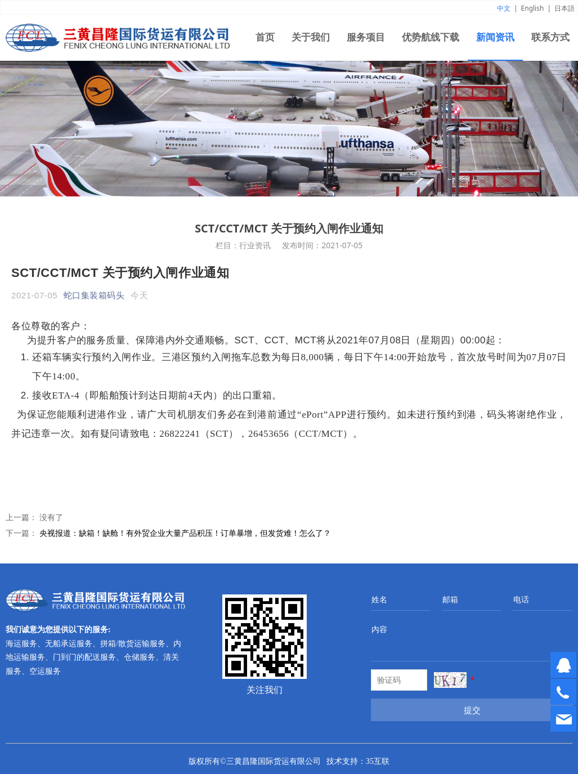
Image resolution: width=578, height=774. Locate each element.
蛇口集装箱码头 (94, 295)
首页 (265, 37)
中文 (503, 8)
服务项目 (366, 37)
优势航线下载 (430, 37)
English (532, 8)
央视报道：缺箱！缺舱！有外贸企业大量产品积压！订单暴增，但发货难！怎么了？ (185, 532)
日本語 (564, 8)
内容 (379, 629)
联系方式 (550, 37)
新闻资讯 (495, 37)
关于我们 (311, 37)
